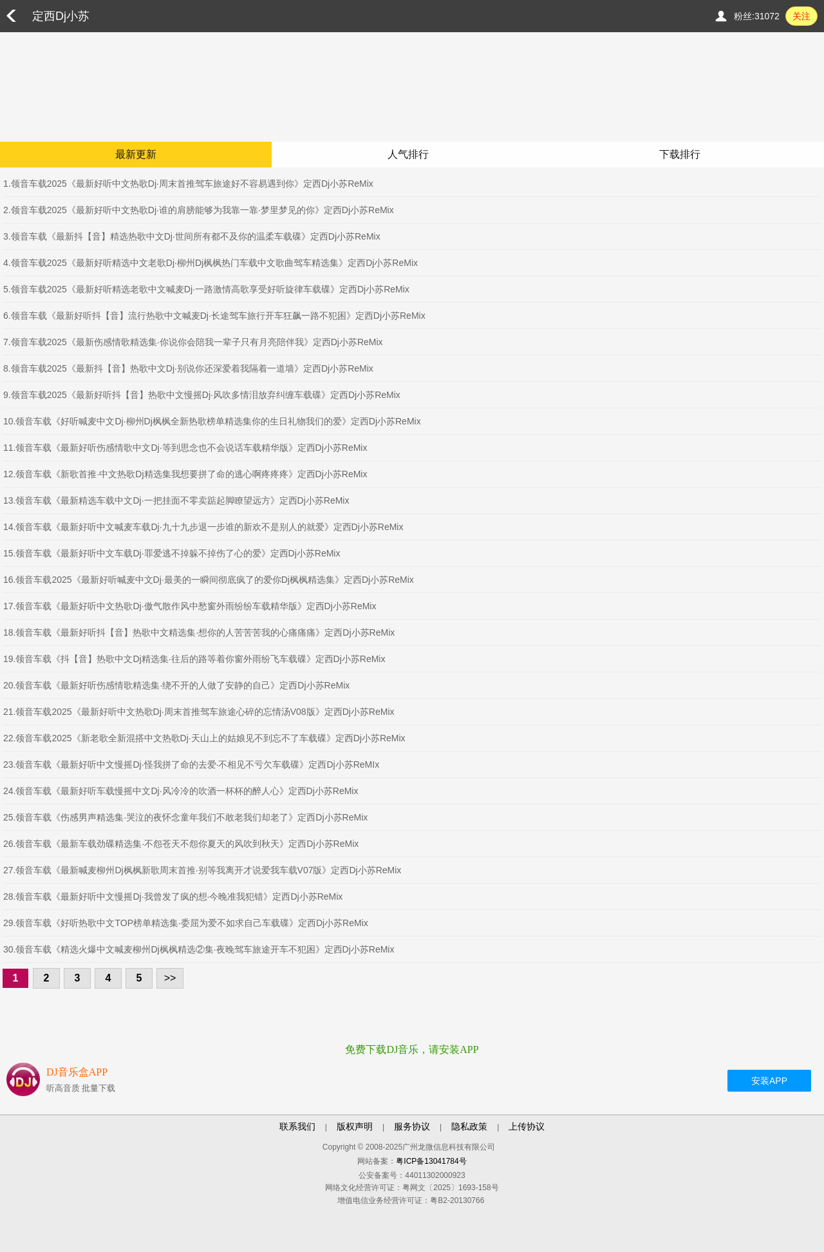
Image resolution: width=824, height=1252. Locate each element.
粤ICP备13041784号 (431, 1161)
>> (170, 977)
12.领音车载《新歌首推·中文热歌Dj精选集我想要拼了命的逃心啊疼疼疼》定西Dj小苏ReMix (185, 474)
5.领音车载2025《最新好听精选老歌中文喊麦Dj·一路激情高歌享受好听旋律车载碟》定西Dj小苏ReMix (206, 289)
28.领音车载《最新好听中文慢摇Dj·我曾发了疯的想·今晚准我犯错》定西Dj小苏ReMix (172, 896)
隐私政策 (469, 1126)
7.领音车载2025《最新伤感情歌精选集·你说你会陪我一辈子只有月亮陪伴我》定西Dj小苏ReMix (193, 342)
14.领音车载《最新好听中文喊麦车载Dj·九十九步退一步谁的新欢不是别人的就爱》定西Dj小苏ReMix (203, 527)
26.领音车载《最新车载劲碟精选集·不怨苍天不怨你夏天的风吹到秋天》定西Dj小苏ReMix (181, 844)
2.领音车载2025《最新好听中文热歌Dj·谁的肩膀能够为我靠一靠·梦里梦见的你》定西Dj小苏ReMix (198, 210)
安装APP (769, 1081)
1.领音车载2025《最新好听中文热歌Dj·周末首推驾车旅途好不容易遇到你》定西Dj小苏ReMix (188, 183)
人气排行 (408, 154)
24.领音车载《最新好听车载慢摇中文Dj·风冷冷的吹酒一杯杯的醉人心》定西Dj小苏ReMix (180, 791)
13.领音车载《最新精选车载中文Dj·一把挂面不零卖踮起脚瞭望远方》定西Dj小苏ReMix (176, 500)
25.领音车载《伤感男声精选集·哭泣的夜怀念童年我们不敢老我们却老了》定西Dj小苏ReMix (185, 817)
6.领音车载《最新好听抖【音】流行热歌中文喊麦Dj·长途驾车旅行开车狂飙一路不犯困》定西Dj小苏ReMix (214, 315)
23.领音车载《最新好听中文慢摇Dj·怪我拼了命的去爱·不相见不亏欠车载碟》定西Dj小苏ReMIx (191, 764)
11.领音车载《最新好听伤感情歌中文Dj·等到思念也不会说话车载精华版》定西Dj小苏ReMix (185, 447)
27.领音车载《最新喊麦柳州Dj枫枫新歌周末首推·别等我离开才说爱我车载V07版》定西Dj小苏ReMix (202, 870)
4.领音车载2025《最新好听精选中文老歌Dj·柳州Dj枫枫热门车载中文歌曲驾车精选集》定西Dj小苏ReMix (210, 263)
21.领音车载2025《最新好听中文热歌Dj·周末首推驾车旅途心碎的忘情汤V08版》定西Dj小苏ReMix (199, 712)
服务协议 (412, 1126)
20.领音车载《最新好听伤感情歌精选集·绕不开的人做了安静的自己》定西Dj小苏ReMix (176, 685)
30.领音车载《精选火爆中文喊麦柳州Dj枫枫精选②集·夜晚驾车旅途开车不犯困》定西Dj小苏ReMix (198, 949)
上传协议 (527, 1126)
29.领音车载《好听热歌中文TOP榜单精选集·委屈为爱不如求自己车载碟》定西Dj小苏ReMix (185, 923)
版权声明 (355, 1126)
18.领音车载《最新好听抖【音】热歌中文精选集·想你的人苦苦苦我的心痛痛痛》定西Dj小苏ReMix (199, 632)
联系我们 (297, 1126)
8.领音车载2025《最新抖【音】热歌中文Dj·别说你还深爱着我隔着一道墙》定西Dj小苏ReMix (188, 368)
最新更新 (135, 154)
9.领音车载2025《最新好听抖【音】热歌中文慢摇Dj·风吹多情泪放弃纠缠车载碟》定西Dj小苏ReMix (201, 395)
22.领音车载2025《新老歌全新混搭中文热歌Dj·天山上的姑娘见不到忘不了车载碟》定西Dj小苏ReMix (204, 738)
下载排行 (679, 154)
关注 (801, 16)
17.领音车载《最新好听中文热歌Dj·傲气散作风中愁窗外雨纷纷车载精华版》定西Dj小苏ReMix (189, 606)
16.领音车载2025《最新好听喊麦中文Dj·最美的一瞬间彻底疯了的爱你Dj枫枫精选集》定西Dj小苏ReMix (208, 579)
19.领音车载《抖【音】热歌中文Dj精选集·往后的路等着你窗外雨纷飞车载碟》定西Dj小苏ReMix (194, 659)
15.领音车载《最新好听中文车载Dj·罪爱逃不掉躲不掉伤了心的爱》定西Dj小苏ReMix (171, 553)
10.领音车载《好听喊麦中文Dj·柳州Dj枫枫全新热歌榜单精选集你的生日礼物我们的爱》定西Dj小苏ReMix (212, 421)
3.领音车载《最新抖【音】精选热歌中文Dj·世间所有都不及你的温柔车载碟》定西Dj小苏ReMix (191, 236)
